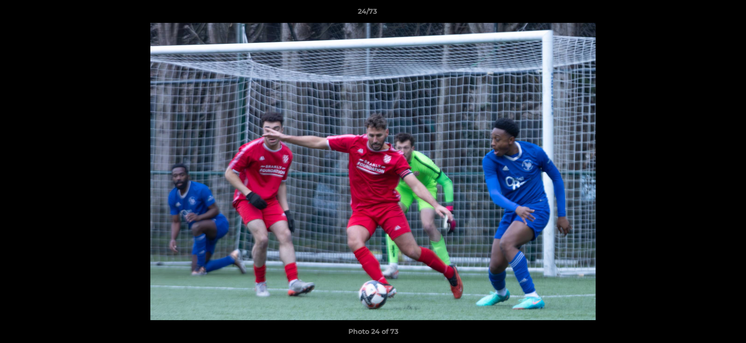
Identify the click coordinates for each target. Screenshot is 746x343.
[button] (706, 14)
